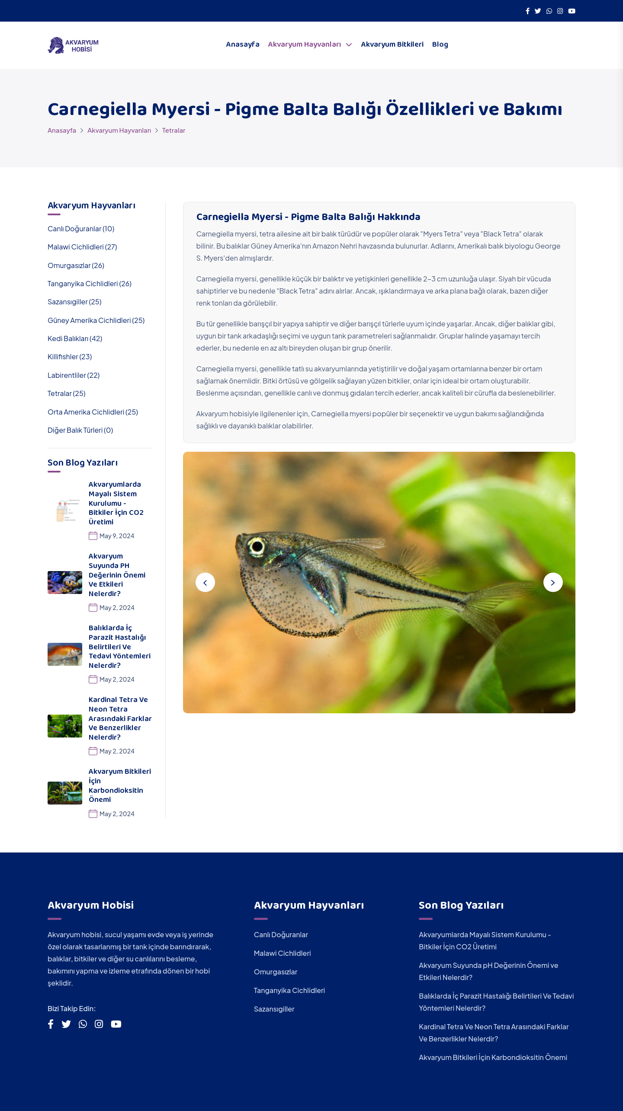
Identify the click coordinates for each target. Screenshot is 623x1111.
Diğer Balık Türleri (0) (80, 429)
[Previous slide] (205, 582)
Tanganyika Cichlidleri (289, 990)
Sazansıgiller (274, 1008)
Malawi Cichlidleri (282, 953)
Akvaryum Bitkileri (392, 45)
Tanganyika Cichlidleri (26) (90, 283)
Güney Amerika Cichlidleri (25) (96, 320)
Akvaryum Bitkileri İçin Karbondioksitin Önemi (120, 786)
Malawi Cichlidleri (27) (82, 246)
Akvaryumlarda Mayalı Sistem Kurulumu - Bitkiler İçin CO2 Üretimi (116, 504)
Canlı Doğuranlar (281, 934)
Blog (440, 45)
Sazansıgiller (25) (74, 301)
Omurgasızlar (276, 971)
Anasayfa (243, 45)
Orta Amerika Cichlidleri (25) (93, 411)
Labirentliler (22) (74, 375)
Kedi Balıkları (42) (75, 338)
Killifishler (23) (70, 356)
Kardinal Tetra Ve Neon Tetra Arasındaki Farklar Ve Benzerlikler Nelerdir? (120, 719)
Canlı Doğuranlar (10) (81, 228)
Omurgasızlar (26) (76, 265)
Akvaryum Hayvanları (304, 45)
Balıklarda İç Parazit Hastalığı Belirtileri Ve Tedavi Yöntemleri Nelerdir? (120, 647)
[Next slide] (552, 582)
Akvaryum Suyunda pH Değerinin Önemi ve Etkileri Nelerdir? (117, 575)
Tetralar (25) (67, 393)
